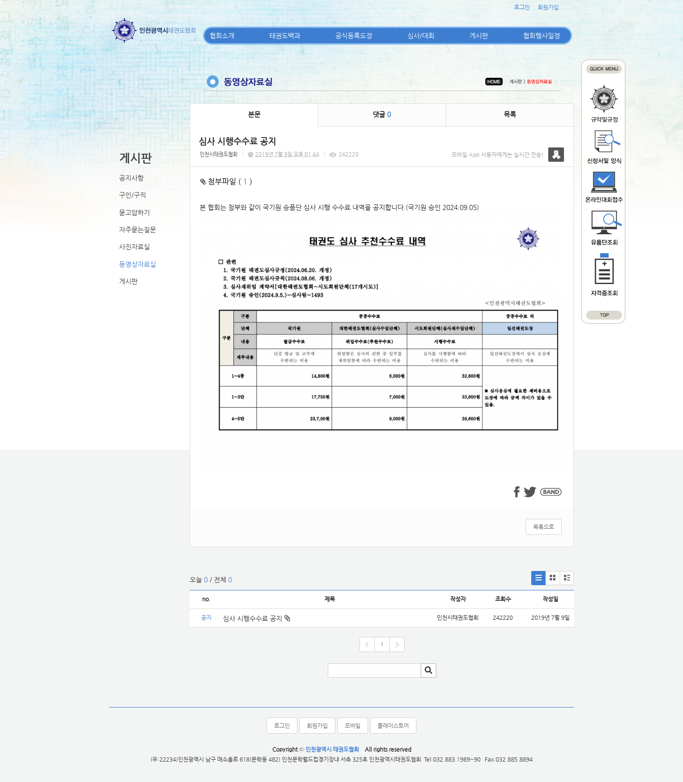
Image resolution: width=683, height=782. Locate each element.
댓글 (382, 114)
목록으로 (543, 527)
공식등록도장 (353, 35)
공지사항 (131, 178)
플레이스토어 (393, 725)
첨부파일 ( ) (226, 181)
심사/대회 (420, 35)
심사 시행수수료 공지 (256, 618)
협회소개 (222, 35)
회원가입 (548, 7)
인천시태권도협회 (219, 154)
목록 (510, 114)
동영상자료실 (137, 264)
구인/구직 (132, 195)
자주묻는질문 (137, 229)
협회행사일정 (541, 35)
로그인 (522, 7)
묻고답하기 (134, 212)
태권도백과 (284, 35)
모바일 (352, 725)
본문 (254, 114)
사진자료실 (134, 246)
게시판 (479, 35)
